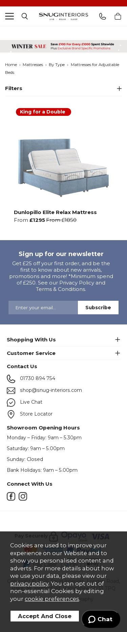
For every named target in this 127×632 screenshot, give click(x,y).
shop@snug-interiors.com (44, 390)
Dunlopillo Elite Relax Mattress (55, 212)
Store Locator (29, 414)
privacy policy (29, 583)
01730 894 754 (31, 379)
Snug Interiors (63, 16)
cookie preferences (52, 598)
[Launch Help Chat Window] (100, 619)
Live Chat (24, 402)
